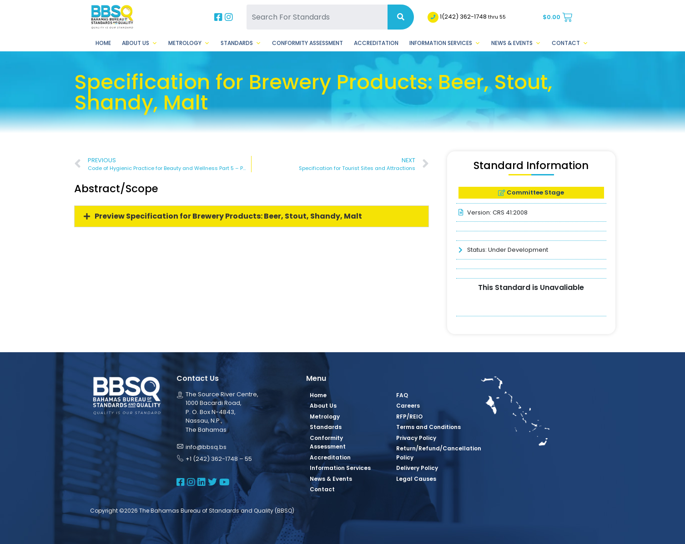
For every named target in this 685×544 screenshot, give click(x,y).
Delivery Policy (417, 468)
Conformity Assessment (307, 43)
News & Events (516, 43)
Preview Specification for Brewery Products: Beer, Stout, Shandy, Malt (228, 216)
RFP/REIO (409, 416)
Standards (241, 43)
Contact (570, 43)
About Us (139, 43)
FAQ (402, 395)
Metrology (189, 43)
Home (103, 43)
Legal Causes (416, 479)
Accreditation (376, 43)
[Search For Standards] (317, 17)
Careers (408, 405)
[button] (251, 216)
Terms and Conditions (428, 427)
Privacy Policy (416, 438)
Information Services (444, 43)
